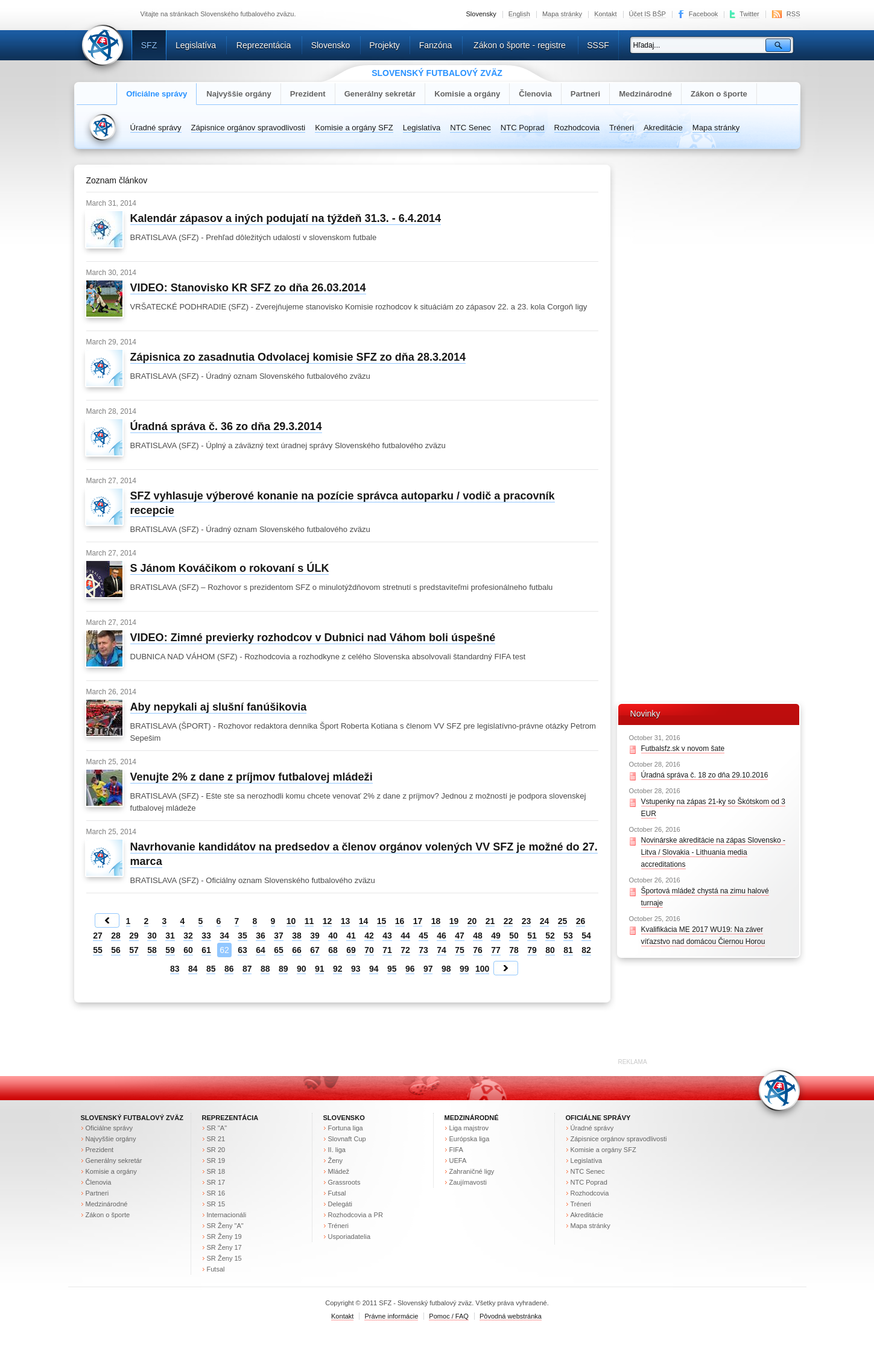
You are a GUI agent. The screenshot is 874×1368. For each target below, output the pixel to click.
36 (260, 935)
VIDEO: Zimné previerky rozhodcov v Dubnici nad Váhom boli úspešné (313, 638)
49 (496, 935)
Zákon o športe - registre (519, 45)
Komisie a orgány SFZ (354, 127)
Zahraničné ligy (472, 1171)
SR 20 (216, 1149)
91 (320, 969)
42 (369, 935)
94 (374, 969)
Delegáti (340, 1204)
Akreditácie (663, 127)
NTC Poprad (523, 127)
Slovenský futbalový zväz (132, 1117)
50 (514, 935)
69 (351, 950)
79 (532, 950)
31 (170, 935)
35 (242, 935)
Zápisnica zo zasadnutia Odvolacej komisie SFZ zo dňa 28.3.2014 (298, 357)
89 (283, 969)
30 (152, 935)
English (519, 13)
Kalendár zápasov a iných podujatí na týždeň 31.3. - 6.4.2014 (286, 218)
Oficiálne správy (156, 93)
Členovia (535, 93)
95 (392, 969)
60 (188, 950)
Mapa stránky (562, 13)
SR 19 (216, 1160)
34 (224, 935)
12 (327, 921)
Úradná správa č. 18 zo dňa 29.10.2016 (704, 775)
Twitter (749, 13)
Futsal (216, 1269)
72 (405, 950)
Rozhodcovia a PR (355, 1214)
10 (291, 921)
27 (98, 935)
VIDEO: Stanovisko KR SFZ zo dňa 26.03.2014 (248, 288)
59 (170, 950)
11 (309, 921)
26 (581, 921)
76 (478, 950)
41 (351, 935)
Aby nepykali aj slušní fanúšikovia (218, 707)
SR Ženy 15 (224, 1258)
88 (265, 969)
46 (441, 935)
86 (229, 969)
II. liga (337, 1149)
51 (532, 935)
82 (586, 950)
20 (472, 921)
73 (423, 950)
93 (356, 969)
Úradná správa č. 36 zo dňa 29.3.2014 (226, 426)
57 (134, 950)
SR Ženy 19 (224, 1236)
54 (586, 935)
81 (568, 950)
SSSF (598, 45)
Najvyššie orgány (238, 93)
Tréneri (621, 127)
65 (278, 950)
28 (116, 935)
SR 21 (216, 1138)
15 (382, 921)
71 (387, 950)
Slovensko (330, 45)
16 (400, 921)
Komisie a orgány (467, 93)
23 (526, 921)
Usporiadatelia (349, 1236)
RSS (793, 13)
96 (410, 969)
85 (211, 969)
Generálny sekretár (380, 93)
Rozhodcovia (577, 127)
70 (369, 950)
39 (315, 935)
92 (338, 969)
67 (315, 950)
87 (247, 969)
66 (297, 950)
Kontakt (605, 13)
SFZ (149, 45)
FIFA (456, 1149)
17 (418, 921)
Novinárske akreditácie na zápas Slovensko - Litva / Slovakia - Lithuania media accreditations (713, 852)
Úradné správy (156, 127)
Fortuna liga (345, 1128)
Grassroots (344, 1182)
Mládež (339, 1171)
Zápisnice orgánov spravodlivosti (248, 127)
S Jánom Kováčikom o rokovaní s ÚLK (229, 568)
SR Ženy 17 (224, 1247)
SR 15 (216, 1204)
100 (482, 969)
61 (206, 950)
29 (134, 935)
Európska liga (469, 1138)
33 (206, 935)
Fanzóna (435, 45)
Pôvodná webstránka (511, 1316)
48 (478, 935)
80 (550, 950)
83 (175, 969)
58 (152, 950)
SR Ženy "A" (225, 1225)
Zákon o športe (719, 93)
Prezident (308, 93)
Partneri (585, 93)
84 (193, 969)
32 (188, 935)
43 (387, 935)
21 (490, 921)
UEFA (458, 1160)
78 (514, 950)
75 (459, 950)
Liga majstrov (469, 1128)
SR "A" (217, 1128)
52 (550, 935)
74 (441, 950)
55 (98, 950)
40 (333, 935)
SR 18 (216, 1171)
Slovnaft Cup (347, 1138)
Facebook (703, 13)
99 (464, 969)
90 (301, 969)
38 (297, 935)
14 (364, 921)
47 (459, 935)
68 (333, 950)
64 (260, 950)
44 (405, 935)
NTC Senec (470, 127)
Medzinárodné (645, 93)
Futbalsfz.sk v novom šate (683, 748)
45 (423, 935)
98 (446, 969)
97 (428, 969)
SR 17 (216, 1182)
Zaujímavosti (468, 1182)
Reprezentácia (263, 45)
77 (496, 950)
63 (242, 950)
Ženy (335, 1160)
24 (544, 921)
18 (436, 921)
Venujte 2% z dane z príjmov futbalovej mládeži (251, 777)
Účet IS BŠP (647, 13)
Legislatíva (196, 45)
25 (563, 921)
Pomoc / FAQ (449, 1316)
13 (345, 921)
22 (508, 921)
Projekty (384, 45)
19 (454, 921)
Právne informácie (391, 1316)
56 (116, 950)
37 (278, 935)
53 (568, 935)
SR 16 (216, 1193)
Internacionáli (227, 1214)
